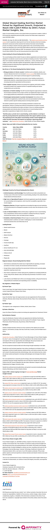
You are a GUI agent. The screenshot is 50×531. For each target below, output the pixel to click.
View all (47, 2)
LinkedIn (5, 476)
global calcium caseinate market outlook (15, 392)
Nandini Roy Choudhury (18, 121)
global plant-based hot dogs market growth (16, 425)
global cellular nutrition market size (14, 376)
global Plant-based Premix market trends (15, 434)
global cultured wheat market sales (14, 388)
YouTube (17, 476)
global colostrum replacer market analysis (15, 412)
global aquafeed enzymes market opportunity (16, 406)
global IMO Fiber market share (12, 383)
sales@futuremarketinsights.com (22, 472)
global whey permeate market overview (15, 399)
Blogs (13, 476)
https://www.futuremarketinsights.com (17, 474)
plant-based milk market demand (13, 419)
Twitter (9, 476)
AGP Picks (4, 2)
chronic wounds (30, 74)
